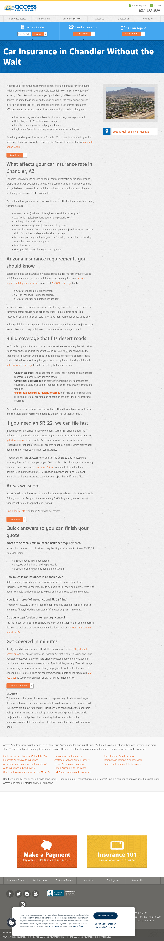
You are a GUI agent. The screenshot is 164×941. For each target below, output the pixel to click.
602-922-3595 (150, 11)
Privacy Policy (9, 932)
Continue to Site (105, 916)
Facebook (10, 894)
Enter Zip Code (24, 34)
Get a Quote (15, 155)
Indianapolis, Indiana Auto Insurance (123, 760)
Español (157, 6)
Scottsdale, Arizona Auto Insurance (72, 760)
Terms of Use (78, 927)
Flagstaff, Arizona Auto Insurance (20, 760)
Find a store (14, 519)
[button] (11, 922)
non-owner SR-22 (44, 467)
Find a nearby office (17, 511)
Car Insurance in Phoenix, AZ (68, 756)
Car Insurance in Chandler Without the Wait (25, 756)
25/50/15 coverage (62, 283)
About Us (99, 19)
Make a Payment (139, 6)
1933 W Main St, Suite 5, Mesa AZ (131, 131)
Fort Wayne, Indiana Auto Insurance (72, 772)
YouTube (35, 894)
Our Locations (44, 19)
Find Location (82, 34)
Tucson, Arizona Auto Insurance (70, 768)
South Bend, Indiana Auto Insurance (122, 764)
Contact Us (148, 19)
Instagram (23, 904)
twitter (18, 894)
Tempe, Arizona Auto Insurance (70, 764)
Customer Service (71, 19)
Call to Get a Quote (18, 686)
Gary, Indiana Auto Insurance (119, 756)
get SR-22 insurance (16, 440)
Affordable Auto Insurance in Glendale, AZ (25, 764)
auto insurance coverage (19, 365)
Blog (27, 894)
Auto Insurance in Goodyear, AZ (19, 768)
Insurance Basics (17, 19)
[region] (73, 921)
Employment (124, 19)
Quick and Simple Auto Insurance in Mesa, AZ (26, 772)
